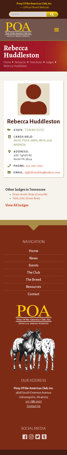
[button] (56, 30)
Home (7, 62)
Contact (33, 294)
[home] (18, 29)
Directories (36, 62)
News (33, 258)
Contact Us (33, 406)
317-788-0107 (33, 401)
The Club (33, 272)
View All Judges (17, 205)
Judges (50, 62)
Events (33, 265)
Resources (20, 62)
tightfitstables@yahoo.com (42, 172)
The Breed (33, 279)
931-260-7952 (34, 166)
